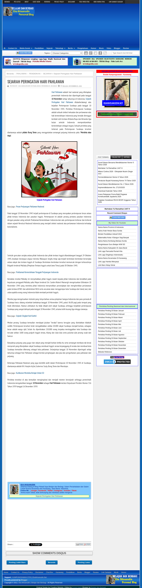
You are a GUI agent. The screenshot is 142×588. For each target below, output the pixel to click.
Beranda (51, 562)
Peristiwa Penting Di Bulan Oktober (111, 342)
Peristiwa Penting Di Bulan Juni (109, 328)
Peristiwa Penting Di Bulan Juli (109, 331)
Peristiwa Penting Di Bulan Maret (110, 317)
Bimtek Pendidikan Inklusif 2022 (110, 234)
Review (126, 48)
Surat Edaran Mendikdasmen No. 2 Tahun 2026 (115, 184)
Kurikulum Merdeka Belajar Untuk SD (30, 373)
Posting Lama (84, 562)
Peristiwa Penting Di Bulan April (110, 321)
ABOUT (27, 2)
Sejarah (49, 48)
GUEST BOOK (36, 2)
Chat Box (49, 572)
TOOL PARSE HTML (84, 2)
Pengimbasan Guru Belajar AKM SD (111, 244)
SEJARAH (54, 86)
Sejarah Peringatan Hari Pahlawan (35, 81)
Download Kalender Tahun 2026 (110, 191)
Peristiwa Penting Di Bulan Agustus (111, 335)
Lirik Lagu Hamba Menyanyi (108, 262)
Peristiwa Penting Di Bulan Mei (109, 324)
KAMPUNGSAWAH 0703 (21, 577)
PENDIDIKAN (45, 86)
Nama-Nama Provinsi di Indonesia (111, 227)
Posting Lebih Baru (17, 562)
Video (109, 48)
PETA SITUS (17, 2)
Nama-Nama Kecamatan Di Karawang (112, 258)
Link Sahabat (106, 572)
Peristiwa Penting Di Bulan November (112, 345)
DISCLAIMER (71, 2)
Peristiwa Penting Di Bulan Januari (111, 311)
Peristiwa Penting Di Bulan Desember (112, 348)
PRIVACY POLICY (59, 2)
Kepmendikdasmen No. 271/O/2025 (111, 187)
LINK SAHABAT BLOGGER (116, 2)
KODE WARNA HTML (99, 2)
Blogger (117, 48)
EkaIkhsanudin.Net (39, 577)
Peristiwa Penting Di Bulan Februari (111, 314)
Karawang (59, 572)
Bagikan (38, 544)
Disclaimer (39, 572)
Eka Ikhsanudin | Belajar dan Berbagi (32, 583)
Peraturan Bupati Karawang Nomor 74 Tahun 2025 (117, 181)
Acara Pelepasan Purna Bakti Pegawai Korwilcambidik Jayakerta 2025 (112, 195)
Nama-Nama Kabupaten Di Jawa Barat (112, 248)
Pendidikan (39, 48)
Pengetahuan (82, 48)
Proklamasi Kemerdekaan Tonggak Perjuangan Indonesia (37, 272)
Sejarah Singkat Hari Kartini (26, 315)
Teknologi (59, 48)
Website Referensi (105, 352)
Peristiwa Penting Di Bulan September (112, 338)
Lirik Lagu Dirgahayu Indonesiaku (110, 255)
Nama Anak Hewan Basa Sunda (110, 231)
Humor (93, 48)
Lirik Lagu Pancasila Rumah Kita (110, 251)
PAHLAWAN (37, 86)
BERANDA (7, 2)
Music (101, 48)
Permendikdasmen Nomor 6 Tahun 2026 (113, 177)
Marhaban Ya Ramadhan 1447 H (110, 168)
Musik (116, 572)
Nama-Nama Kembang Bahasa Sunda (112, 241)
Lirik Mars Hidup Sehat (106, 265)
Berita (70, 48)
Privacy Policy (27, 572)
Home (6, 572)
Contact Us (12, 48)
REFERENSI (47, 2)
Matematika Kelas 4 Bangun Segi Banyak (113, 238)
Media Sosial (25, 48)
